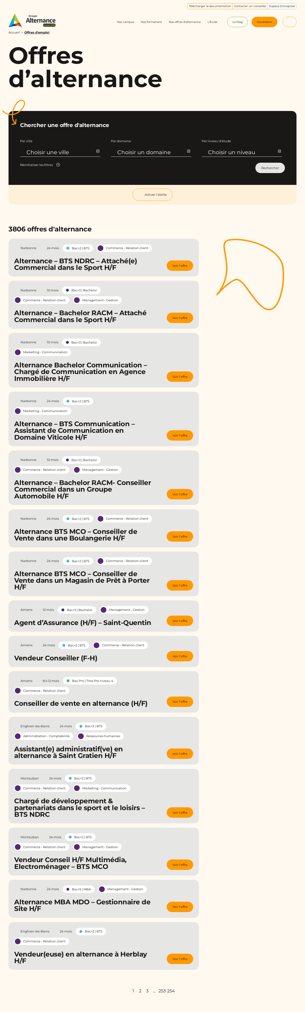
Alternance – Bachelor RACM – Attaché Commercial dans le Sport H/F (80, 316)
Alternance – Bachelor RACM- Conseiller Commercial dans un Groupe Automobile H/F (82, 489)
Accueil (14, 32)
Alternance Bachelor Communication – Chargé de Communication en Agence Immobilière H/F (80, 372)
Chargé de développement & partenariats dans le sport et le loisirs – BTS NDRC (79, 807)
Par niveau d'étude (216, 141)
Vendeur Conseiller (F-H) (55, 658)
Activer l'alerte (152, 194)
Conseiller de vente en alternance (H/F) (81, 703)
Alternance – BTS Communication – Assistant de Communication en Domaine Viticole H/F (74, 430)
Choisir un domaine (153, 152)
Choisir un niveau (244, 152)
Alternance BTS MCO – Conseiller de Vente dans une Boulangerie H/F (75, 534)
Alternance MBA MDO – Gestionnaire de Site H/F (82, 905)
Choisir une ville (62, 152)
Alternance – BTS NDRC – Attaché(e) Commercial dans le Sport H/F (75, 264)
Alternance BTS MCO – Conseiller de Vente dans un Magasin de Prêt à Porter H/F (81, 580)
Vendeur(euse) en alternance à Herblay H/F (80, 957)
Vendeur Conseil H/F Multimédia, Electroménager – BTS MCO (70, 863)
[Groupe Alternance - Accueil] (36, 20)
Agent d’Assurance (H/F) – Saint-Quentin (82, 623)
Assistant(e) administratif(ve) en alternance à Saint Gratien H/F (68, 752)
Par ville (26, 141)
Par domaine (121, 141)
